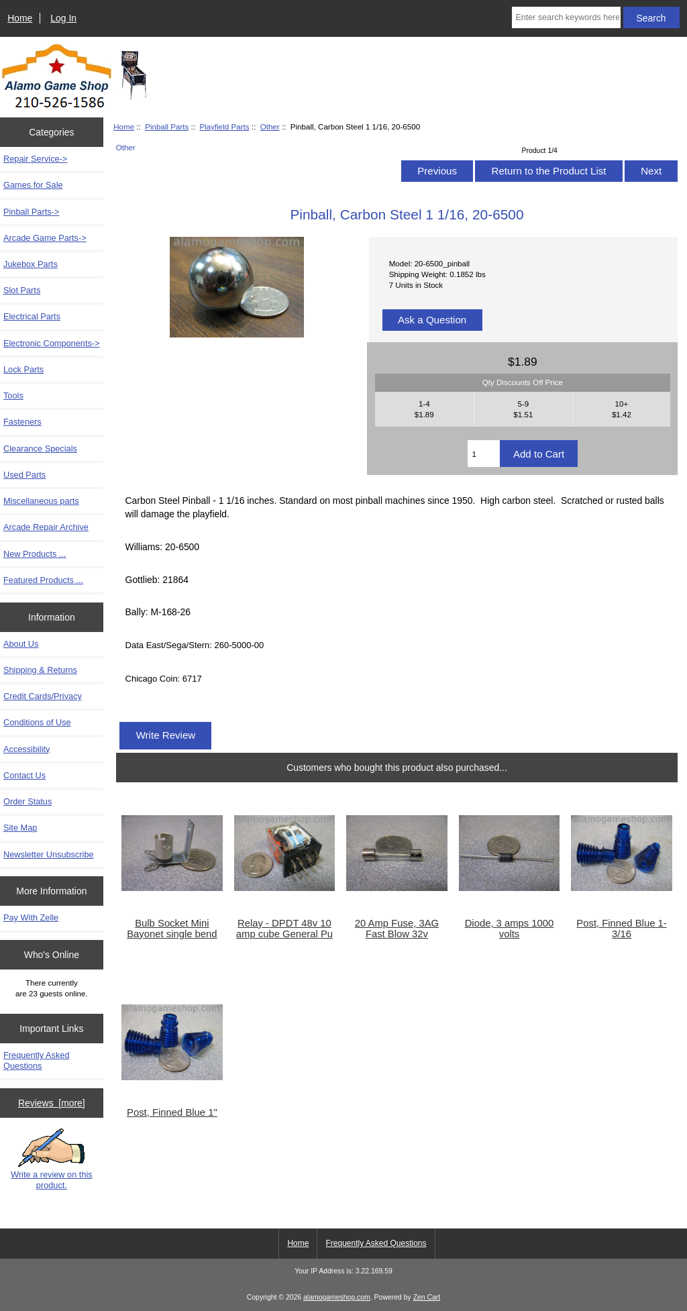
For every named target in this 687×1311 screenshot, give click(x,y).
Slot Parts (21, 290)
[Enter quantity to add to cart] (484, 453)
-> (31, 212)
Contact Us (24, 775)
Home (19, 18)
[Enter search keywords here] (566, 17)
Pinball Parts (167, 126)
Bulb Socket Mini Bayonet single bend (172, 928)
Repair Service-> (35, 159)
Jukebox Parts (30, 264)
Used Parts (24, 475)
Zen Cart (427, 1297)
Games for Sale (33, 185)
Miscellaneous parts (41, 501)
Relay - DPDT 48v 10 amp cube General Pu (284, 928)
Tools (13, 395)
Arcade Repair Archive (46, 527)
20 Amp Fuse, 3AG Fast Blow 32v (397, 928)
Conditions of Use (37, 722)
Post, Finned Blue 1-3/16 (621, 928)
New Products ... (34, 554)
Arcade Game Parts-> (45, 238)
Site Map (20, 828)
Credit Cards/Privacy (42, 696)
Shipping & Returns (40, 670)
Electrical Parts (31, 316)
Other (270, 126)
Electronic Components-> (51, 343)
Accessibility (26, 749)
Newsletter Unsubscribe (48, 854)
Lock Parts (23, 369)
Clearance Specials (40, 448)
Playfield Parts (224, 126)
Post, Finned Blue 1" (172, 1112)
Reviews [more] (51, 1103)
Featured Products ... (43, 580)
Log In (63, 18)
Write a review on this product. (52, 1159)
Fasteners (22, 422)
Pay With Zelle (30, 917)
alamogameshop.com (336, 1297)
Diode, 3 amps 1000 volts (509, 928)
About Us (20, 644)
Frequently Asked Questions (36, 1060)
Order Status (27, 801)
